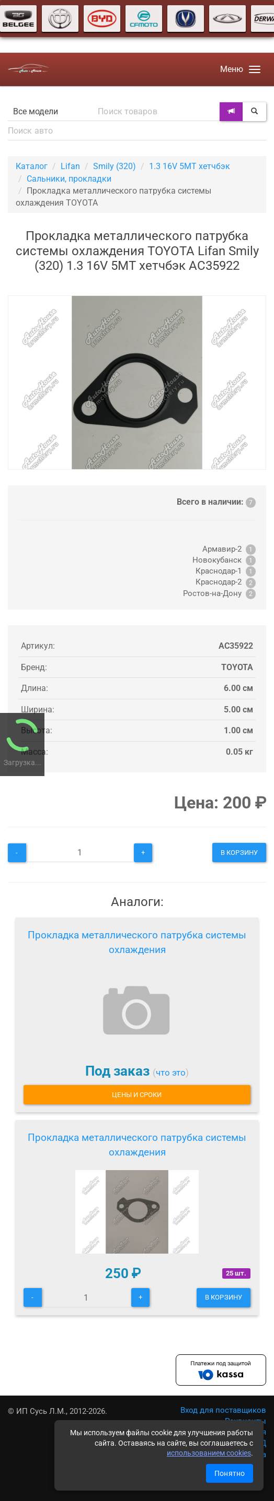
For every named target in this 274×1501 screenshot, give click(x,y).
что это (171, 1072)
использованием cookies (209, 1453)
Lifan (70, 166)
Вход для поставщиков (223, 1410)
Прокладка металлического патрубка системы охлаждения (137, 942)
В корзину (239, 852)
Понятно (229, 1473)
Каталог (32, 166)
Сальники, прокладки (69, 179)
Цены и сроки (137, 1095)
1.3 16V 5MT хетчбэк (189, 166)
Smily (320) (114, 166)
